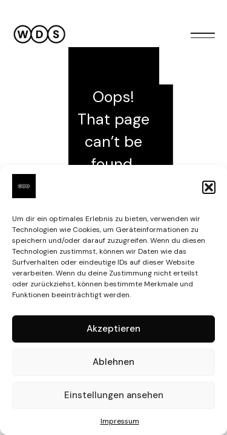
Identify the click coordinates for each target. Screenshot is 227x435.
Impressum (119, 421)
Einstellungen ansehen (113, 395)
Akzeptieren (113, 329)
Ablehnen (113, 362)
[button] (209, 187)
